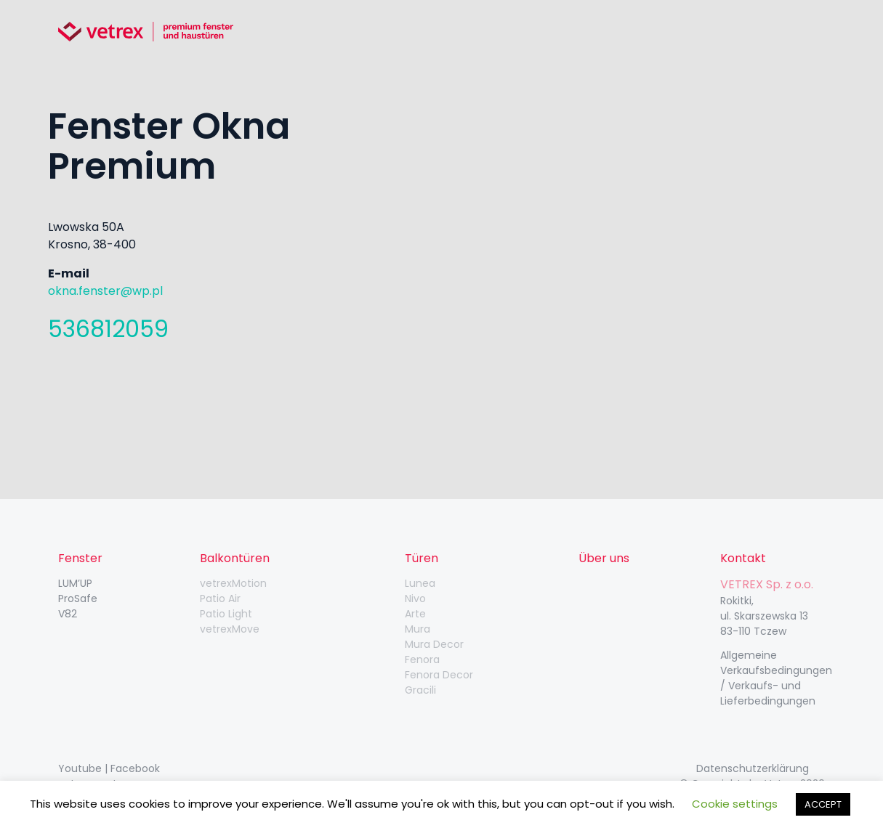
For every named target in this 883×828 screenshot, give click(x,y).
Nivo (415, 598)
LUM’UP (75, 583)
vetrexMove (229, 629)
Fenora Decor (439, 674)
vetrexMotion (233, 583)
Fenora (422, 659)
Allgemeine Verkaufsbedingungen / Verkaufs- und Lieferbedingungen (776, 678)
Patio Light (226, 613)
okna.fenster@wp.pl (105, 291)
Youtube (80, 768)
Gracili (420, 690)
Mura (417, 629)
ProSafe (77, 598)
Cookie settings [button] (735, 803)
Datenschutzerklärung (752, 768)
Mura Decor (434, 644)
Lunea (420, 583)
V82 (67, 613)
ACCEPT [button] (823, 804)
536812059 (108, 328)
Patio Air (220, 598)
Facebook (135, 768)
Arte (415, 613)
